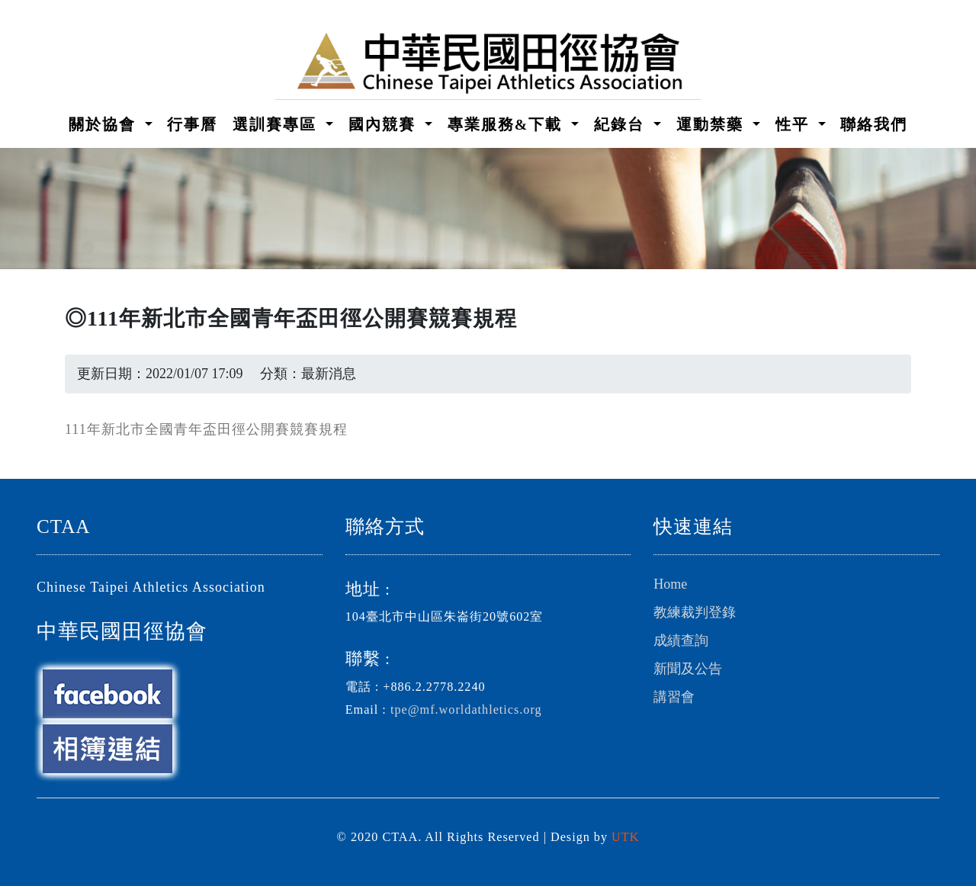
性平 (794, 124)
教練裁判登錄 (694, 612)
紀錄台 (622, 124)
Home (670, 584)
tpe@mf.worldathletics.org (466, 710)
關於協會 (105, 124)
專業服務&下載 (507, 124)
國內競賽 (384, 124)
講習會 (674, 697)
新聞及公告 (687, 668)
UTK (625, 837)
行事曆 (192, 124)
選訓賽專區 (277, 124)
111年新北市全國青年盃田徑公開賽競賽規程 (206, 429)
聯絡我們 (873, 124)
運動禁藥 (712, 124)
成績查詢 (680, 640)
